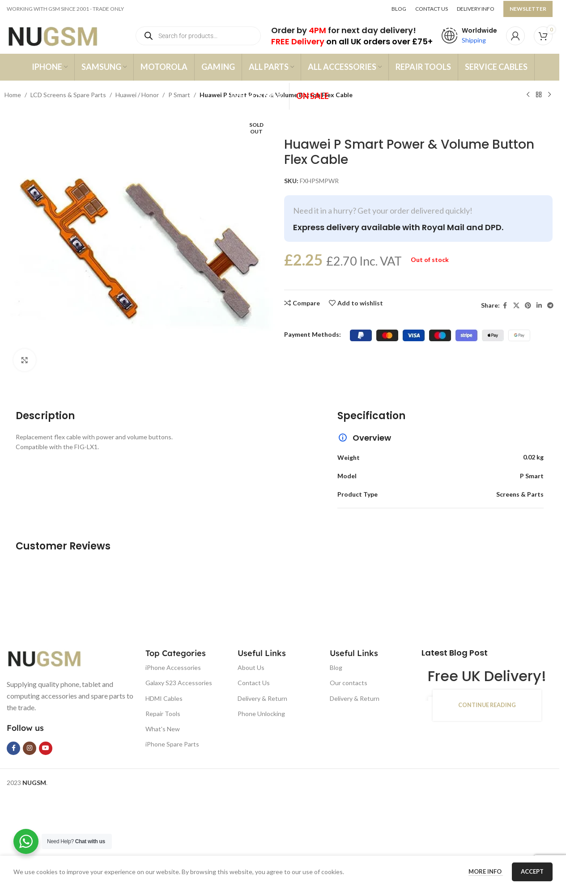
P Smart (179, 95)
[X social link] (516, 306)
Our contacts (348, 682)
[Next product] (549, 95)
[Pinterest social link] (528, 306)
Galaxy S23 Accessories (178, 682)
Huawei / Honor (137, 95)
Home (12, 95)
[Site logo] (61, 35)
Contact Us (254, 682)
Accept (532, 871)
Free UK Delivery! (487, 676)
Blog (336, 667)
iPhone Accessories (173, 667)
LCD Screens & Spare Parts (68, 95)
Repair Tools (162, 713)
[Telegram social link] (550, 306)
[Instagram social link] (29, 748)
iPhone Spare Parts (172, 744)
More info (485, 871)
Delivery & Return (262, 698)
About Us (251, 667)
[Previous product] (528, 95)
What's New (162, 729)
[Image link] (51, 657)
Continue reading (487, 705)
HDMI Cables (164, 698)
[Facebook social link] (505, 306)
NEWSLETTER (528, 8)
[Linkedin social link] (539, 306)
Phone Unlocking (261, 713)
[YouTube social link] (45, 748)
